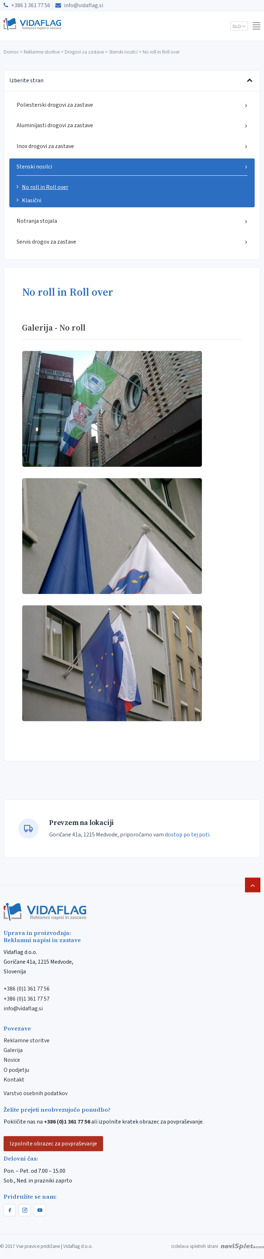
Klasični (31, 200)
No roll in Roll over (45, 187)
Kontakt (14, 1080)
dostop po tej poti (187, 835)
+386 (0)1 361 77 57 (27, 999)
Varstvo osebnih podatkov (36, 1093)
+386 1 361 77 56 (27, 5)
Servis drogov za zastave (132, 241)
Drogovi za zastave (84, 52)
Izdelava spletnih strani (217, 1246)
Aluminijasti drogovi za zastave (132, 125)
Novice (12, 1060)
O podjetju (16, 1070)
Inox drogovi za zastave (132, 146)
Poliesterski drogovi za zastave (132, 105)
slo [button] (238, 26)
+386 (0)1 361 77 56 (27, 989)
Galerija (13, 1050)
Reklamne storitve (42, 52)
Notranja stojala (132, 221)
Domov (11, 52)
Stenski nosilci (123, 52)
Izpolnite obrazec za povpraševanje (53, 1144)
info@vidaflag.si (79, 5)
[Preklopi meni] (250, 81)
